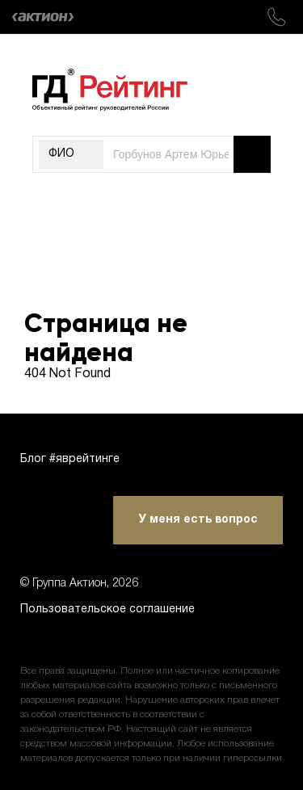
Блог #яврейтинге (70, 459)
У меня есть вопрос (198, 520)
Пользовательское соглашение (107, 609)
